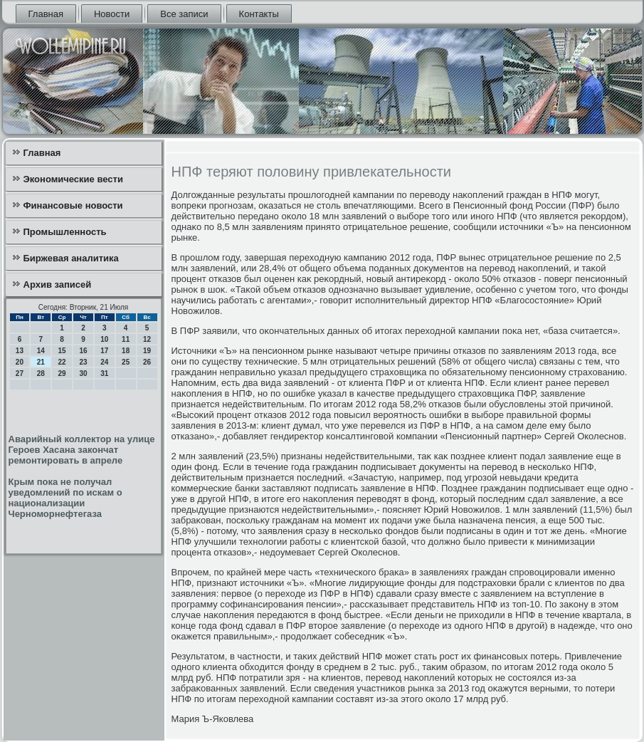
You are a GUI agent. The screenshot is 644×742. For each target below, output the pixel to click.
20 (19, 362)
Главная (45, 14)
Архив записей (57, 284)
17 (104, 351)
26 (147, 362)
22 (62, 362)
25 (126, 362)
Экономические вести (73, 179)
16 (83, 351)
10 (104, 339)
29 (62, 373)
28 (41, 373)
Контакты (259, 14)
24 (104, 362)
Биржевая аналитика (71, 258)
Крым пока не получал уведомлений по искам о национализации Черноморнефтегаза (65, 497)
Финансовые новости (73, 205)
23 (83, 362)
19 (147, 351)
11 (126, 339)
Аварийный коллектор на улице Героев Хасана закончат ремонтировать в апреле (82, 450)
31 (104, 373)
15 (62, 351)
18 (126, 351)
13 (19, 351)
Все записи (184, 14)
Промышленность (65, 231)
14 (41, 351)
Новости (112, 14)
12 (147, 339)
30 (83, 373)
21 (41, 362)
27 (19, 373)
